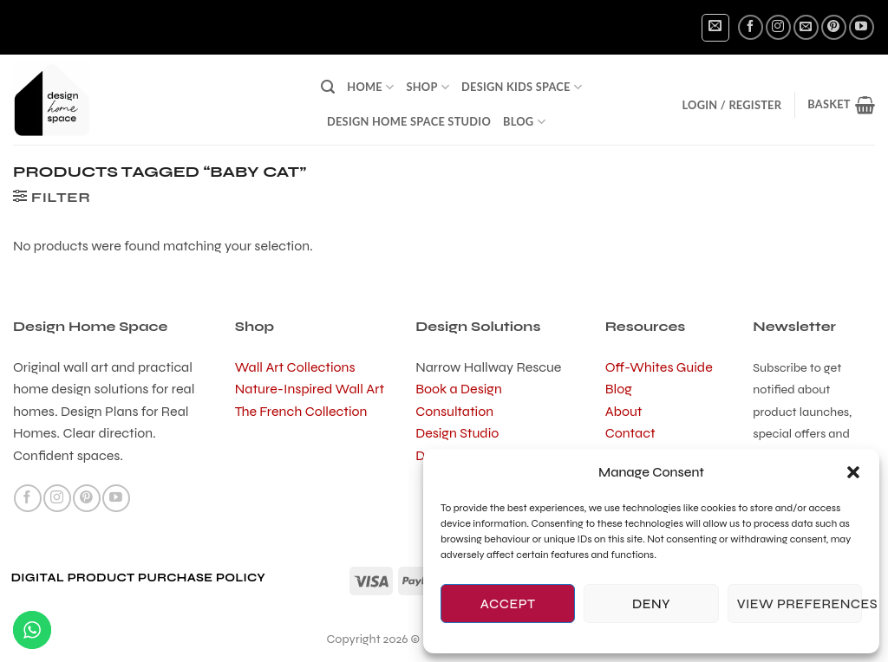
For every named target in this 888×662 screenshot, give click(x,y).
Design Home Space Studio (409, 121)
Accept (508, 604)
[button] (853, 472)
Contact (630, 433)
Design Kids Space (521, 87)
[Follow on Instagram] (778, 27)
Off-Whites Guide (659, 367)
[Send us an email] (806, 27)
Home (370, 87)
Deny (651, 604)
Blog (524, 122)
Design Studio (457, 433)
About (624, 411)
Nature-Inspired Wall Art (309, 388)
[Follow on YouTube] (861, 27)
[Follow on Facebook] (750, 27)
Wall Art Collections (295, 367)
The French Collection (301, 411)
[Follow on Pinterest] (833, 27)
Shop (427, 87)
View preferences (799, 604)
